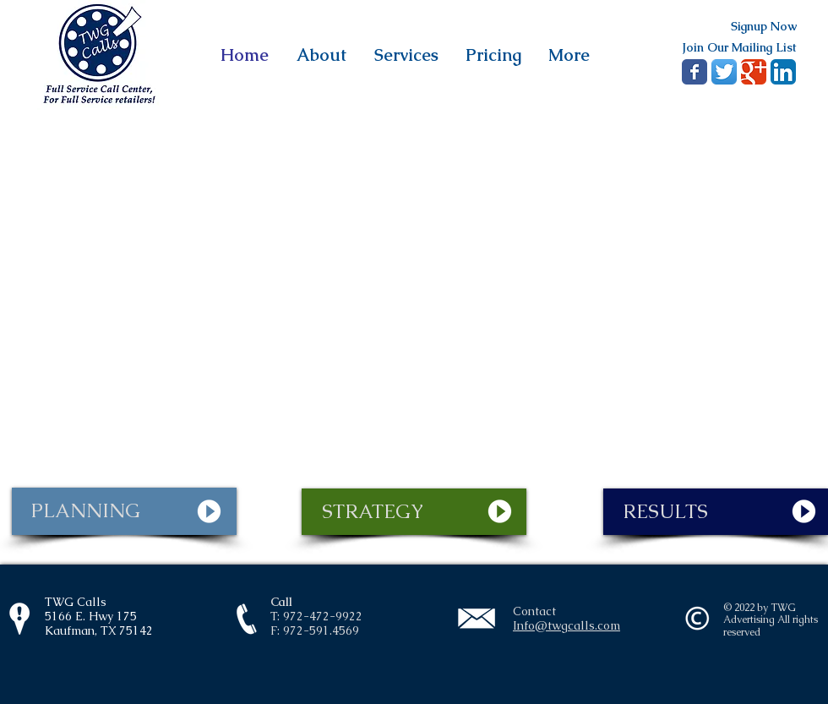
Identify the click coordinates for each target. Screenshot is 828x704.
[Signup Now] (763, 26)
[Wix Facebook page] (694, 72)
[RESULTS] (715, 511)
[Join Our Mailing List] (739, 47)
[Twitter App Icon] (724, 72)
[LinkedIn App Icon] (783, 72)
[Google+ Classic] (753, 72)
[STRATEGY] (414, 511)
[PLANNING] (124, 511)
